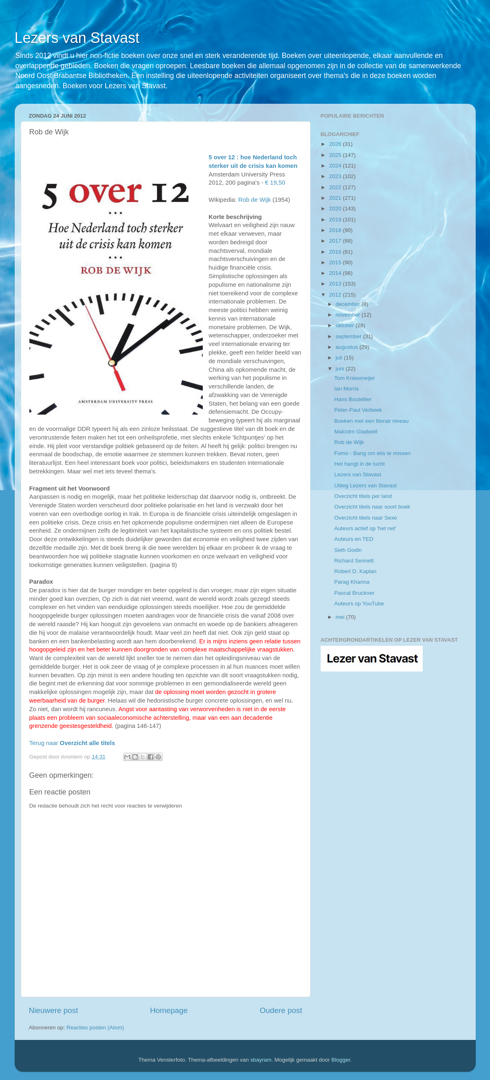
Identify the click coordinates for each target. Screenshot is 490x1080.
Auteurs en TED (353, 539)
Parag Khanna (351, 582)
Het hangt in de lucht (359, 464)
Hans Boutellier (353, 399)
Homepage (169, 1010)
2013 (336, 284)
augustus (348, 347)
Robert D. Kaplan (355, 571)
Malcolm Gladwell (355, 431)
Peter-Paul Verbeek (358, 410)
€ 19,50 (274, 182)
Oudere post (281, 1010)
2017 (336, 241)
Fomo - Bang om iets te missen (372, 453)
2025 (336, 155)
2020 (336, 208)
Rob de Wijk (254, 199)
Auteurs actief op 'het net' (365, 528)
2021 (336, 198)
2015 (336, 262)
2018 (336, 230)
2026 (336, 144)
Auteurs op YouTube (359, 603)
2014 (336, 273)
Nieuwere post (53, 1010)
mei (341, 617)
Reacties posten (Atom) (95, 1027)
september (350, 336)
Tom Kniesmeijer (354, 378)
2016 (336, 252)
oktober (346, 325)
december (349, 304)
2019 (336, 219)
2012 (336, 295)
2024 (336, 166)
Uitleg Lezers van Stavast (365, 485)
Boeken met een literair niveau (371, 421)
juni (341, 369)
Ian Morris (346, 389)
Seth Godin (348, 550)
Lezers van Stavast (77, 37)
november (349, 315)
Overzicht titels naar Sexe (365, 518)
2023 (336, 176)
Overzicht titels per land (363, 496)
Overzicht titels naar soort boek (372, 507)
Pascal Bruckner (354, 593)
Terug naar (72, 743)
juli (340, 358)
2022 (336, 187)
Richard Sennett (354, 561)
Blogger (340, 1060)
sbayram (261, 1060)
